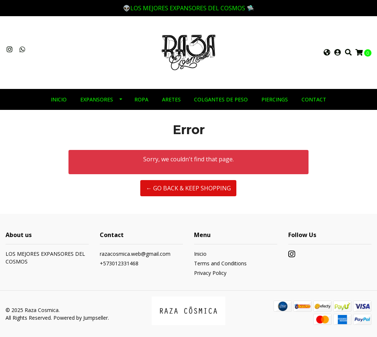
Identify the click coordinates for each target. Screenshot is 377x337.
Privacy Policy (210, 272)
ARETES (171, 99)
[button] (327, 52)
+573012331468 (119, 263)
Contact (314, 99)
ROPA (141, 99)
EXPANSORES (96, 99)
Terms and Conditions (220, 263)
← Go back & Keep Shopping (188, 188)
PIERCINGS (274, 99)
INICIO (59, 99)
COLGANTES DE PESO (221, 99)
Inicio (200, 253)
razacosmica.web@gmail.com (135, 253)
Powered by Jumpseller (80, 317)
